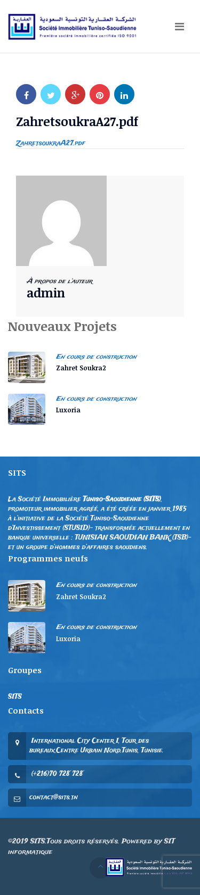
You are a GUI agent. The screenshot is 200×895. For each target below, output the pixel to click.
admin (46, 292)
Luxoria (68, 409)
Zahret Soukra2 (81, 367)
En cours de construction (96, 356)
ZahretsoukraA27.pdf (50, 143)
